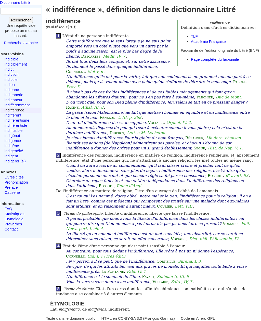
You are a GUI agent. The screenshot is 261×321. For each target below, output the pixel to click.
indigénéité (14, 151)
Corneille (75, 71)
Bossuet (215, 175)
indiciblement (16, 64)
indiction (12, 74)
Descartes (90, 56)
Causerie (12, 192)
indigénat (12, 135)
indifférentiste (16, 125)
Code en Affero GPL (198, 318)
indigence (13, 140)
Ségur (199, 148)
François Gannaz (159, 318)
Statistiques (14, 214)
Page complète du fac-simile (215, 59)
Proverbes (13, 224)
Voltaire (156, 122)
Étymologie (14, 219)
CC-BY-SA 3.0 (130, 318)
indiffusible (14, 130)
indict (9, 69)
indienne (12, 89)
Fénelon (107, 117)
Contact (11, 229)
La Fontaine (112, 271)
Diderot (117, 133)
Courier (164, 206)
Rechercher (21, 20)
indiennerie (14, 95)
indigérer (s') (15, 161)
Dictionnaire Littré (15, 2)
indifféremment (17, 105)
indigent (11, 156)
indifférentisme (17, 120)
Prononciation (16, 182)
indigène (12, 146)
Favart (148, 276)
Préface (11, 187)
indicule (11, 79)
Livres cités (14, 177)
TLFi (195, 36)
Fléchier (205, 97)
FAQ (8, 209)
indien (10, 84)
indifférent (13, 115)
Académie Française (208, 41)
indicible (11, 59)
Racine (72, 107)
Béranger (194, 138)
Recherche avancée (21, 43)
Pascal (239, 82)
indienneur (13, 100)
